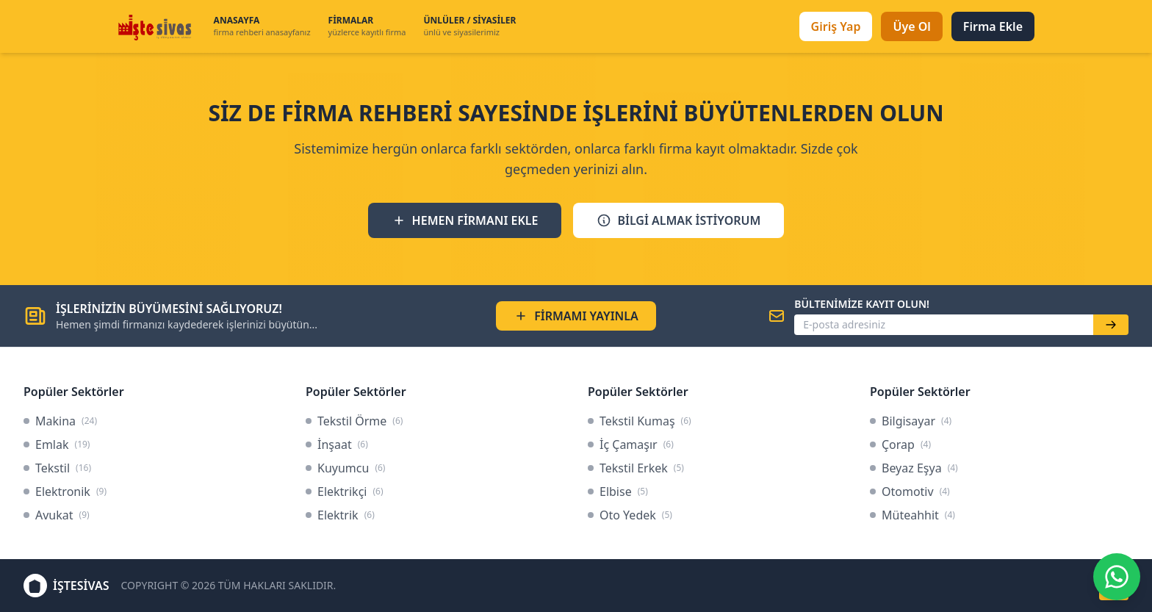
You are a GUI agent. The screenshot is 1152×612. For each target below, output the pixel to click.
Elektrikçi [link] (345, 491)
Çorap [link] (900, 444)
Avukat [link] (57, 515)
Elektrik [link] (340, 515)
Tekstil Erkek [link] (636, 468)
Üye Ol (911, 26)
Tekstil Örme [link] (354, 421)
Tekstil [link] (57, 468)
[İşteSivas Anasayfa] (157, 26)
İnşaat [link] (337, 444)
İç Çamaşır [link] (631, 444)
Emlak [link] (57, 444)
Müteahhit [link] (912, 515)
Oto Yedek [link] (630, 515)
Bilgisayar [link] (910, 421)
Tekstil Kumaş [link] (639, 421)
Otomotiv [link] (910, 491)
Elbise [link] (618, 491)
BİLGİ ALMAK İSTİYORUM (678, 220)
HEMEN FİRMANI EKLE (465, 220)
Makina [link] (60, 421)
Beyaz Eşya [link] (914, 468)
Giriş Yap (836, 26)
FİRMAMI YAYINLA (576, 316)
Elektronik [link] (65, 491)
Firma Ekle (993, 26)
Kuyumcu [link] (345, 468)
